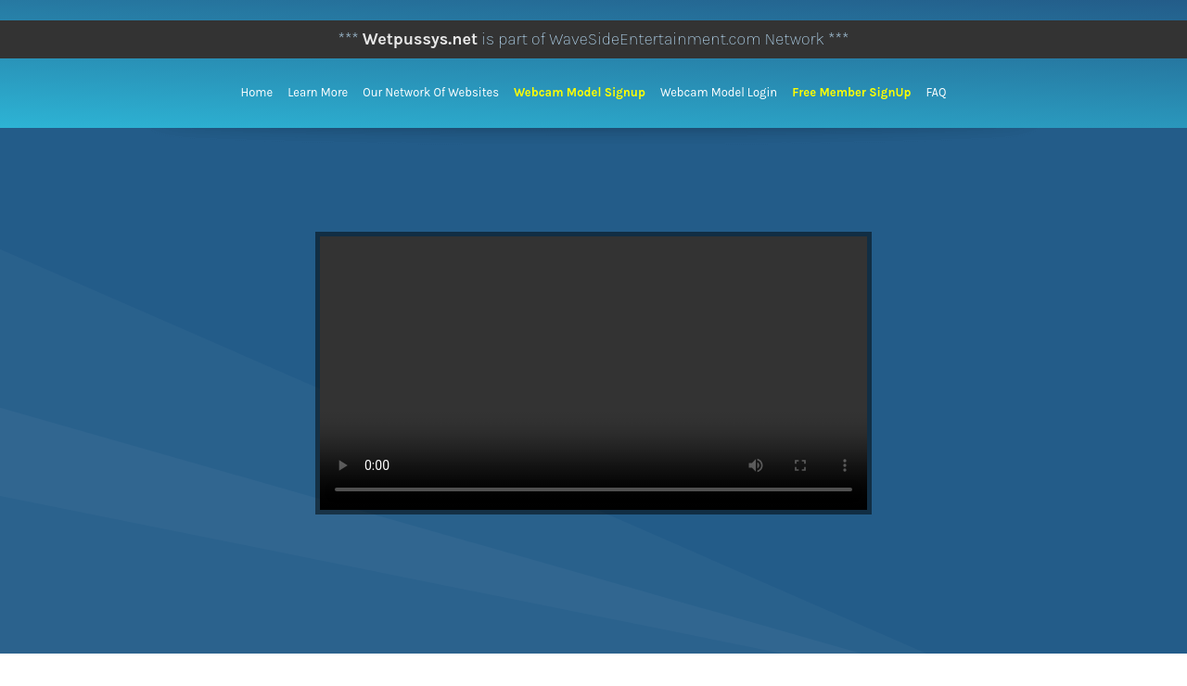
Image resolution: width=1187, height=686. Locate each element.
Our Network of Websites (431, 92)
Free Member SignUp (851, 92)
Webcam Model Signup (579, 92)
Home (257, 92)
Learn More (317, 92)
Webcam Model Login (718, 92)
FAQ (935, 92)
